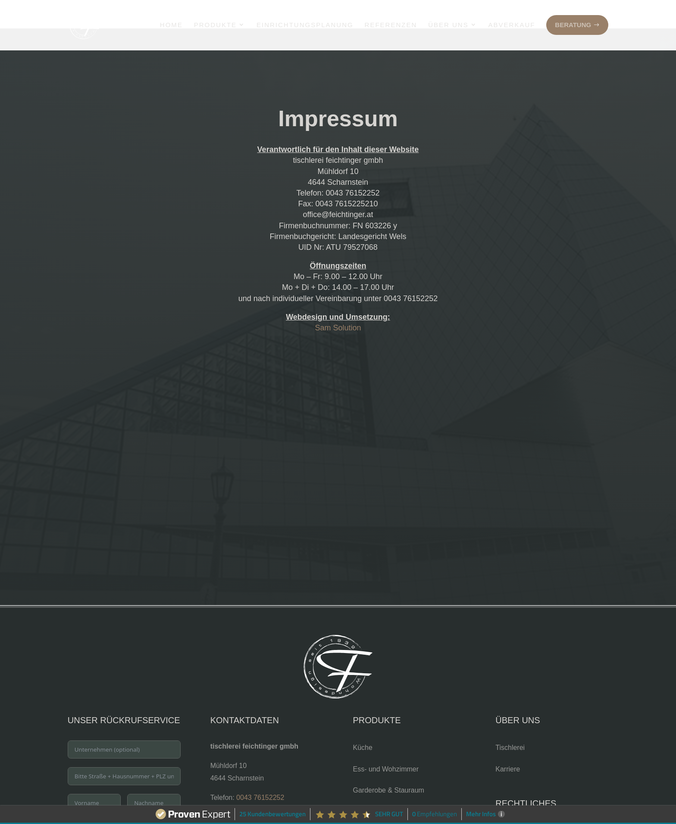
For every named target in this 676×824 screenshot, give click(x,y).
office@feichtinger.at (241, 793)
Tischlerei (510, 719)
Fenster (364, 804)
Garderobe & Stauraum (388, 761)
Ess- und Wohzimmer (386, 740)
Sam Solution (338, 299)
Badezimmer (372, 783)
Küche (362, 719)
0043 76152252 (260, 769)
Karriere (507, 740)
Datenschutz (514, 802)
